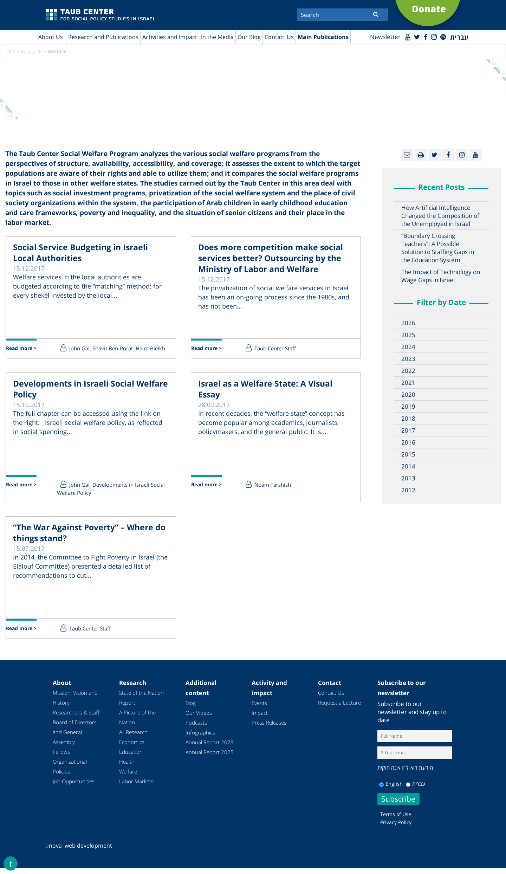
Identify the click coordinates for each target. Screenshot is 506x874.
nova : (55, 851)
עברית (415, 789)
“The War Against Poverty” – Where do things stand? (81, 541)
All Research (133, 738)
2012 (408, 490)
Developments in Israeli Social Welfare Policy (87, 397)
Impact (260, 718)
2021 (408, 383)
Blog (191, 708)
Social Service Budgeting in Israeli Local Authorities (78, 255)
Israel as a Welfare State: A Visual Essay (263, 397)
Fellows (61, 757)
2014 (408, 466)
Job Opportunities (74, 787)
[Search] (342, 14)
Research (31, 51)
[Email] (407, 155)
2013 (408, 478)
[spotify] (442, 36)
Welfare (128, 777)
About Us (50, 37)
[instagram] (431, 36)
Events (259, 708)
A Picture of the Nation (137, 723)
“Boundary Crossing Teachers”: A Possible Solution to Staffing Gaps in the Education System (437, 248)
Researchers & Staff (76, 718)
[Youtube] (400, 36)
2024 (408, 347)
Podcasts (196, 728)
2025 (408, 335)
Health (127, 767)
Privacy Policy (395, 828)
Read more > (26, 350)
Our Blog (249, 37)
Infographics (200, 738)
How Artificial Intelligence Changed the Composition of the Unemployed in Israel (440, 216)
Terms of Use (395, 820)
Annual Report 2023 (210, 748)
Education (131, 757)
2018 (408, 419)
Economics (131, 747)
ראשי (10, 51)
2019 (408, 407)
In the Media (217, 37)
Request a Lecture (339, 708)
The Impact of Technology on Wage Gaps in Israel (440, 276)
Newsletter (377, 37)
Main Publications (323, 37)
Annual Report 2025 (210, 758)
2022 (408, 371)
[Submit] (375, 14)
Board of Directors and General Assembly (75, 738)
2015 (408, 455)
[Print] (421, 155)
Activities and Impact (169, 37)
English (391, 789)
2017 (408, 431)
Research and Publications (103, 37)
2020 (408, 395)
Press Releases (269, 728)
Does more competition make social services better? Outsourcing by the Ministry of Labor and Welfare (273, 269)
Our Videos (199, 718)
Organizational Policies (70, 772)
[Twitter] (412, 36)
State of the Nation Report (141, 703)
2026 (408, 323)
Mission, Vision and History (75, 703)
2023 (408, 359)
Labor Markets (136, 787)
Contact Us (279, 37)
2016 (408, 443)
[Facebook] (421, 36)
